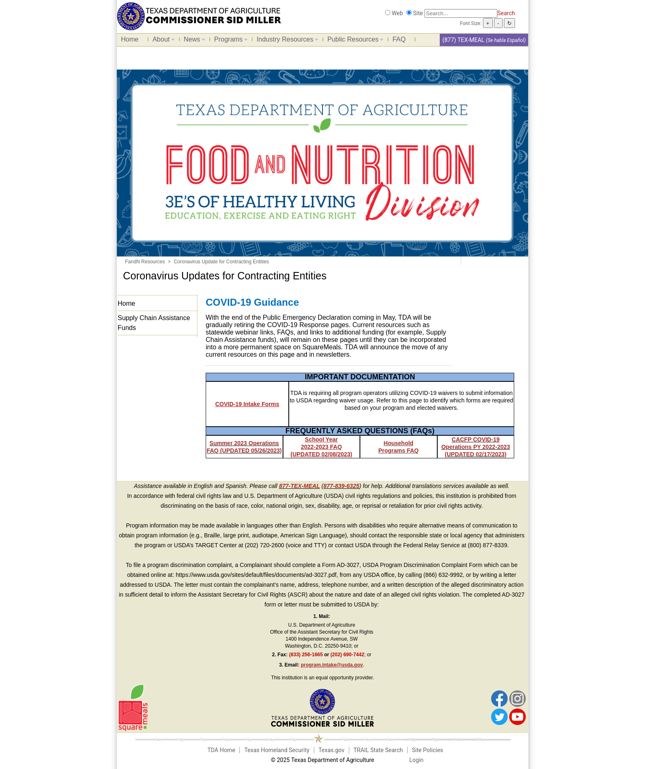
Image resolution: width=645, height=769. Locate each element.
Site (418, 13)
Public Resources (353, 41)
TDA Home (221, 750)
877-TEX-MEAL (299, 486)
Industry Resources (285, 41)
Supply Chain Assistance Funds (154, 322)
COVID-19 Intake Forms (247, 404)
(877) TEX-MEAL (463, 40)
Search (506, 13)
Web (397, 13)
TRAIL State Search (378, 750)
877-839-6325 (341, 486)
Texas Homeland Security (276, 750)
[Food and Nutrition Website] (199, 15)
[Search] (461, 13)
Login (416, 760)
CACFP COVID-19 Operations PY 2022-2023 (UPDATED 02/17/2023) (475, 447)
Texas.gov (331, 750)
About (161, 41)
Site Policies (427, 750)
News (192, 41)
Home (130, 39)
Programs (229, 41)
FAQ (399, 39)
